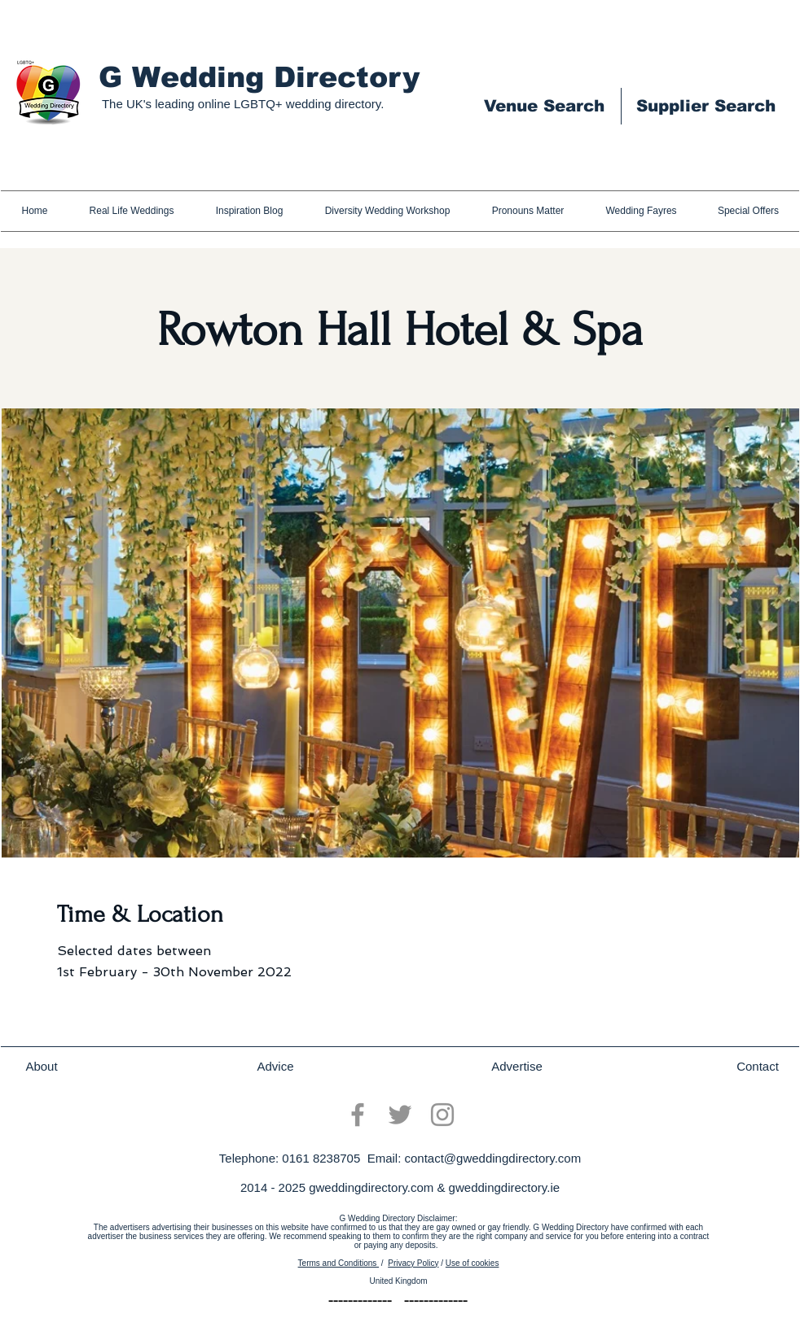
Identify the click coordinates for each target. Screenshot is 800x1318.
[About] (41, 1066)
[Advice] (275, 1066)
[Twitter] (400, 1114)
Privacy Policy (413, 1263)
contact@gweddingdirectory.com (492, 1158)
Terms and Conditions (339, 1263)
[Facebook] (357, 1114)
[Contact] (757, 1066)
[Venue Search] (543, 105)
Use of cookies (472, 1263)
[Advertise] (517, 1066)
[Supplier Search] (705, 105)
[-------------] (360, 1301)
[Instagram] (442, 1114)
